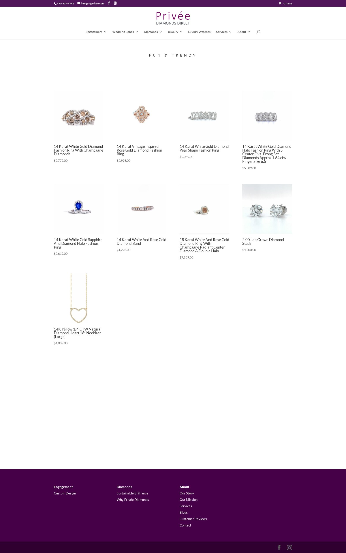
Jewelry (173, 32)
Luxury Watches (199, 32)
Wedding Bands (123, 32)
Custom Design (65, 493)
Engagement (94, 32)
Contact (185, 525)
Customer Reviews (193, 519)
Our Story (187, 493)
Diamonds (151, 32)
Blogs (184, 513)
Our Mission (188, 500)
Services (222, 32)
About (241, 32)
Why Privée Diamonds (133, 500)
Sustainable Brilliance (132, 493)
